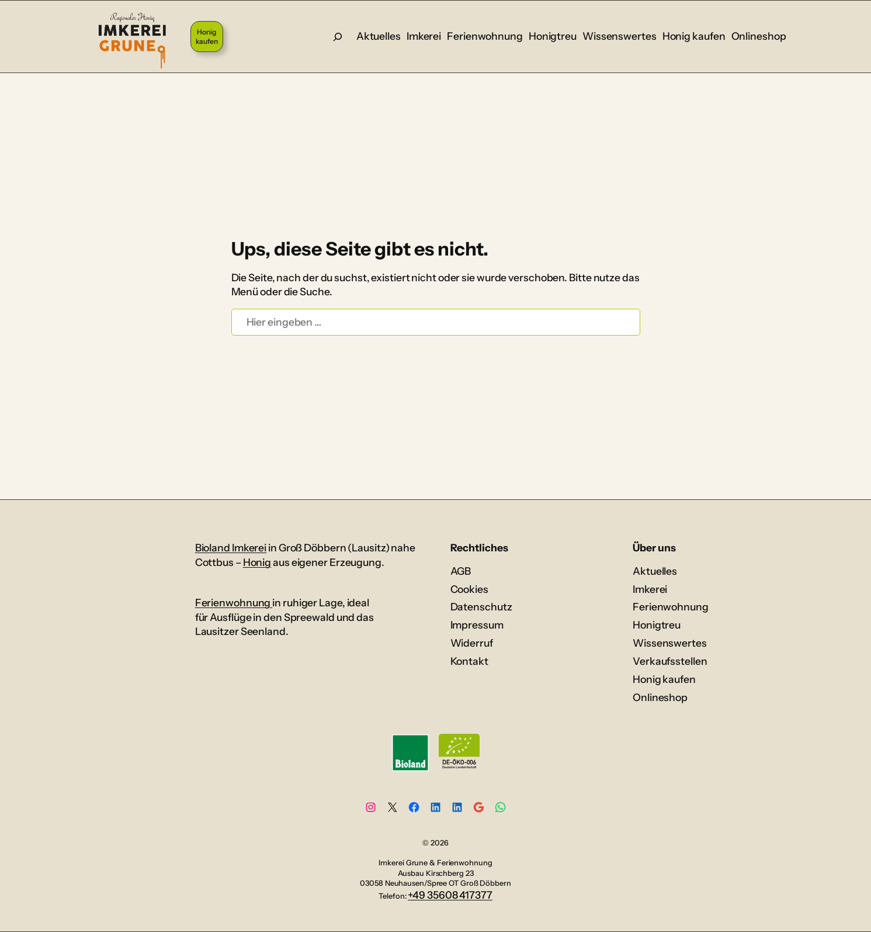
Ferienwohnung (234, 602)
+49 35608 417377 (450, 895)
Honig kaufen (207, 36)
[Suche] (338, 36)
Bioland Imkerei (231, 547)
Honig (257, 562)
